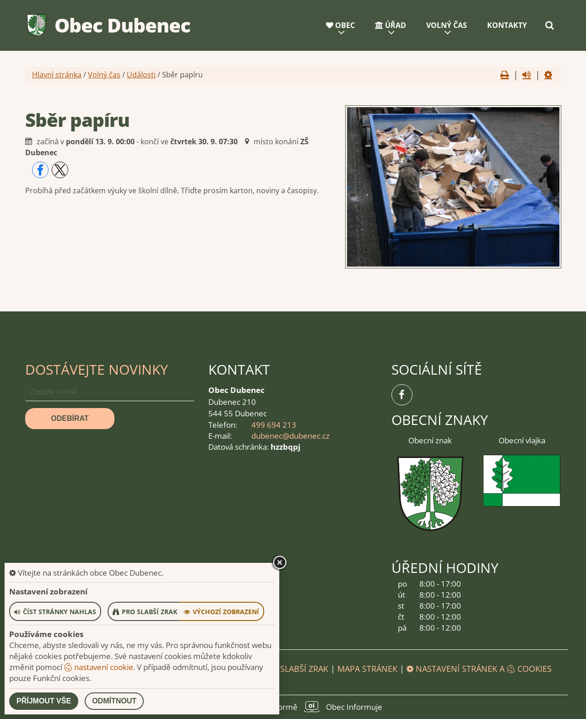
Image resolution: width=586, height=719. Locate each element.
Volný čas (446, 25)
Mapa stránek (367, 668)
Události (141, 75)
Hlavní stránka (56, 75)
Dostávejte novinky (96, 369)
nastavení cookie (98, 667)
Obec (340, 25)
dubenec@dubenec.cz (290, 435)
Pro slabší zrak (294, 668)
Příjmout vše (43, 701)
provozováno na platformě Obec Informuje (293, 706)
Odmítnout (114, 701)
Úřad (390, 25)
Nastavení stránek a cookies (479, 668)
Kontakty (507, 25)
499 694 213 (273, 424)
